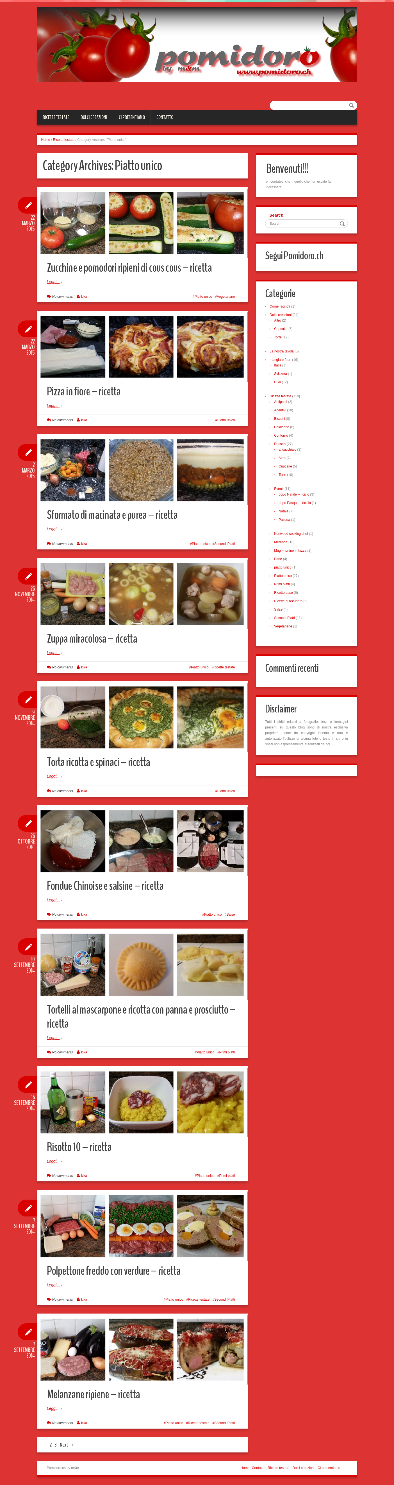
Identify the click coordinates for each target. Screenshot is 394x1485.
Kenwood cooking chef (292, 535)
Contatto (164, 117)
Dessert (280, 445)
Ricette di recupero (289, 602)
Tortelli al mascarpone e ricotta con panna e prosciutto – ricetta (141, 1016)
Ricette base (284, 593)
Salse (230, 914)
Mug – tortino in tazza (291, 551)
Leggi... (53, 281)
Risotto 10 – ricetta (81, 1147)
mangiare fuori (281, 361)
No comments (62, 297)
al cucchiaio (288, 450)
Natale (284, 512)
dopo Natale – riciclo (294, 495)
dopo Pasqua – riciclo (295, 504)
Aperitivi (281, 411)
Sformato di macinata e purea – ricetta (115, 514)
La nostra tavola (282, 352)
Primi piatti (227, 1052)
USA (278, 383)
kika (84, 297)
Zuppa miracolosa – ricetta (94, 638)
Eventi (279, 490)
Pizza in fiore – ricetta (85, 391)
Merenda (281, 543)
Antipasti (281, 403)
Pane (279, 560)
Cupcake (281, 330)
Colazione (282, 428)
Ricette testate (56, 117)
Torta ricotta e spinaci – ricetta (101, 762)
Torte (279, 338)
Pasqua (285, 520)
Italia (278, 366)
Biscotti (280, 419)
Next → (67, 1445)
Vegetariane (226, 297)
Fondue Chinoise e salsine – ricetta (107, 885)
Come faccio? (280, 307)
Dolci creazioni (94, 117)
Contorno (282, 436)
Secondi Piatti (224, 544)
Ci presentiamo (132, 117)
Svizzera (281, 375)
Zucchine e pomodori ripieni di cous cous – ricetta (132, 267)
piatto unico (283, 568)
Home (45, 140)
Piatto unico (203, 297)
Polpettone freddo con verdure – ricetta (117, 1270)
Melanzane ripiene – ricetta (95, 1394)
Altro (278, 321)
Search (277, 215)
